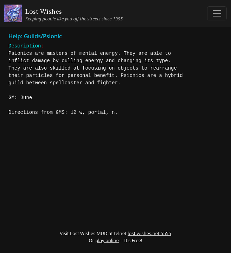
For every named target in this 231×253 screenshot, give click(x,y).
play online (107, 240)
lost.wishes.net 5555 (149, 233)
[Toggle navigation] (217, 13)
